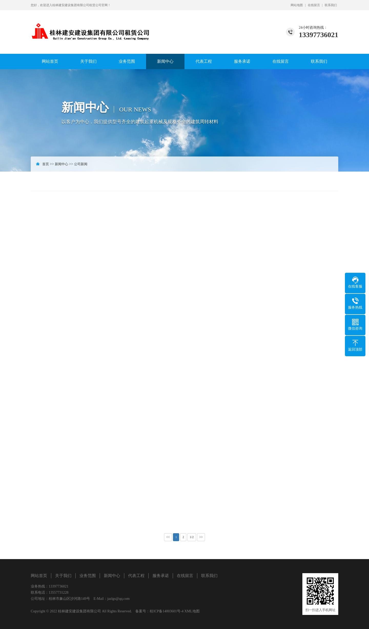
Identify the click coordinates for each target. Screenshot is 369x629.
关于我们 (88, 61)
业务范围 (127, 61)
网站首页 (50, 61)
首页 (45, 164)
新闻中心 (165, 61)
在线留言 (314, 5)
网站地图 (297, 5)
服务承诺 (242, 61)
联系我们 (331, 5)
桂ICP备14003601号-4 (166, 611)
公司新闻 (80, 164)
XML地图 (191, 611)
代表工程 (204, 61)
